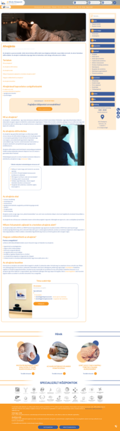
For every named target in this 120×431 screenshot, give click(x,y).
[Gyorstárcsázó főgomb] (116, 426)
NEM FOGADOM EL (69, 427)
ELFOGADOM (48, 427)
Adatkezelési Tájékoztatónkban (93, 408)
